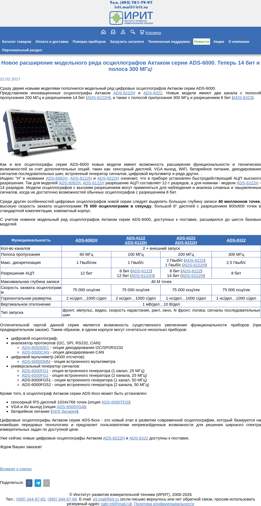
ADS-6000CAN (35, 352)
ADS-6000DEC (35, 347)
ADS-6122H (81, 178)
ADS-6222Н (124, 93)
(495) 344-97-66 (62, 499)
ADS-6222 (185, 238)
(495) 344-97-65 (30, 499)
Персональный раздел (22, 50)
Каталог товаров (16, 42)
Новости (201, 42)
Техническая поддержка (169, 42)
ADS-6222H (186, 242)
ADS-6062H (56, 178)
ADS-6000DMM (36, 361)
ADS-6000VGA (70, 406)
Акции (218, 42)
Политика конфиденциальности (164, 503)
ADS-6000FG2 (35, 375)
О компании (238, 42)
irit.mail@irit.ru (131, 7)
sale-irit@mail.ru (115, 503)
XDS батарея (64, 411)
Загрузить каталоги (127, 42)
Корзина (153, 32)
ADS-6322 (152, 93)
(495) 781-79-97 (136, 3)
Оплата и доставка (51, 42)
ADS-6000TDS (115, 402)
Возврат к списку (16, 468)
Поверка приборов (89, 42)
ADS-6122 (135, 238)
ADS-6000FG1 (35, 370)
